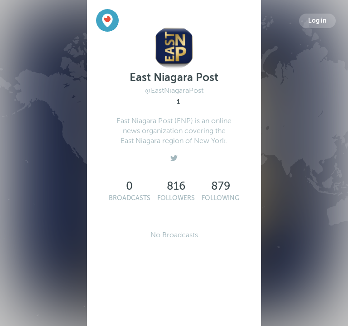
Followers (176, 198)
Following (221, 198)
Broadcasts (129, 198)
